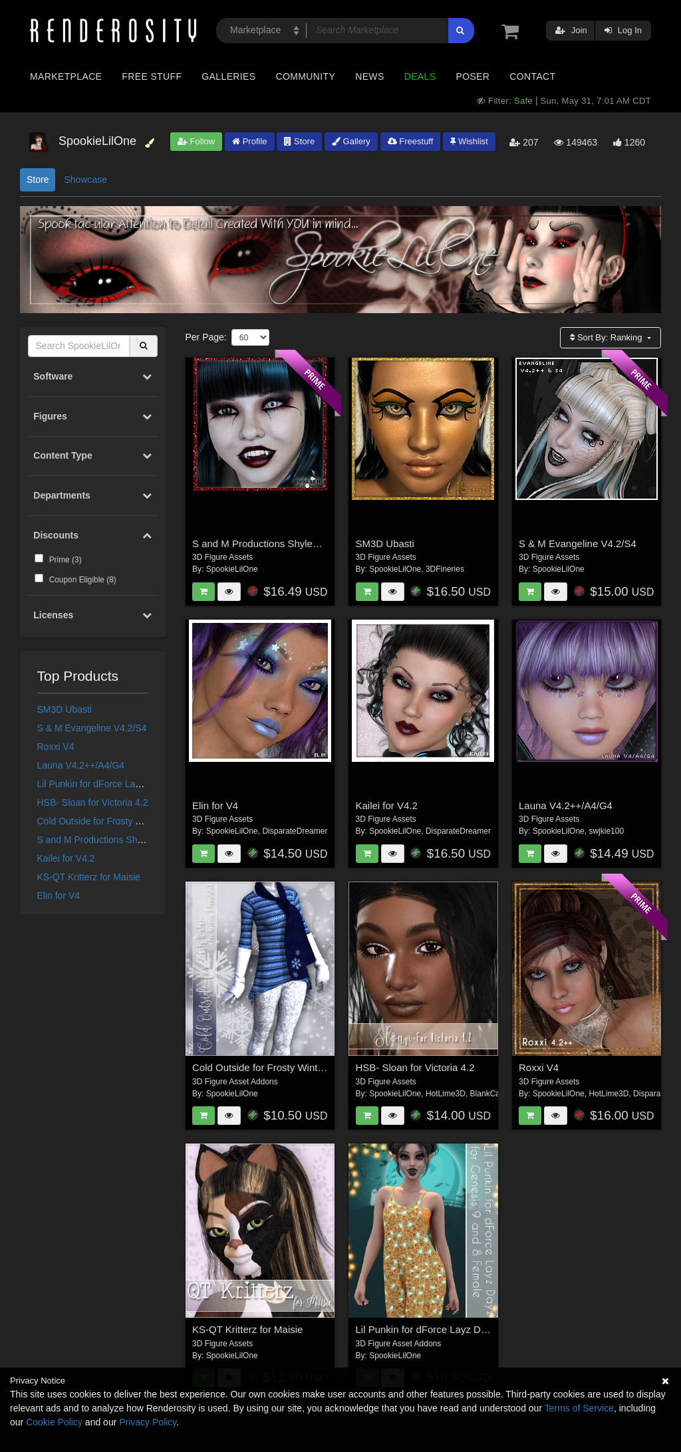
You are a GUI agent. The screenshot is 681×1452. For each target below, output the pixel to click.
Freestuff (411, 141)
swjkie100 (606, 831)
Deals (420, 76)
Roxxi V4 (55, 746)
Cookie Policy (54, 1422)
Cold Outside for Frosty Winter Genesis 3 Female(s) (144, 821)
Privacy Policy (147, 1422)
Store (299, 141)
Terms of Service (579, 1408)
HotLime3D (446, 1093)
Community (306, 76)
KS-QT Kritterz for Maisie (88, 877)
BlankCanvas (493, 1093)
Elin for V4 (58, 895)
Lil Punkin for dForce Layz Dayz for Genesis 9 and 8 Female (489, 1329)
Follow (196, 141)
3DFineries (445, 569)
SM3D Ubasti (64, 709)
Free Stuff (152, 76)
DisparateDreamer (294, 831)
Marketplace (66, 76)
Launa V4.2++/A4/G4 (81, 765)
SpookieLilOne (232, 569)
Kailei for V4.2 (66, 858)
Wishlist (468, 141)
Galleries (228, 76)
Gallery (351, 141)
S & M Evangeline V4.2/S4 (92, 728)
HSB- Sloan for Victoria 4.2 (92, 802)
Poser (472, 76)
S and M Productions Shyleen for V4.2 (116, 839)
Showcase (85, 179)
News (369, 76)
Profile (249, 141)
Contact (532, 76)
